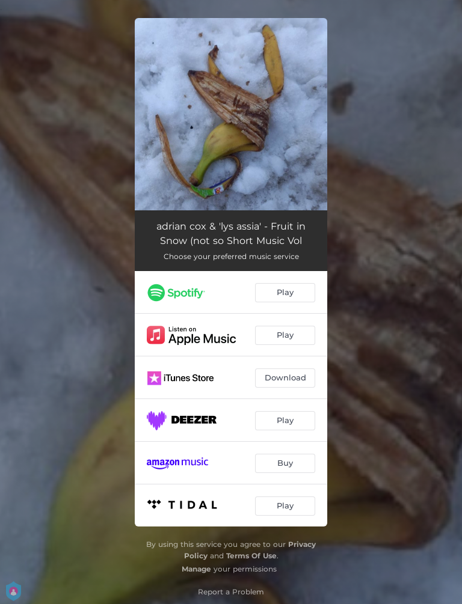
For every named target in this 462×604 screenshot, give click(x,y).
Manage (196, 568)
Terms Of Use (251, 555)
